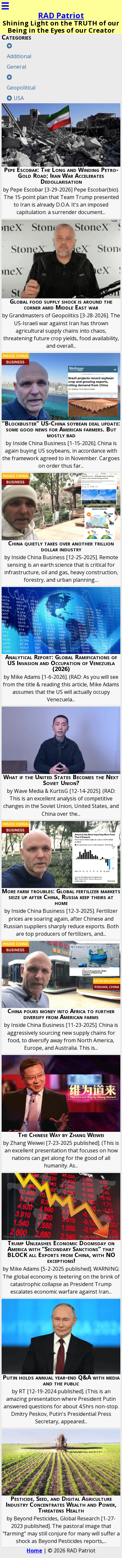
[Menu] (5, 5)
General (16, 66)
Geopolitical (21, 87)
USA (19, 98)
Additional (19, 56)
